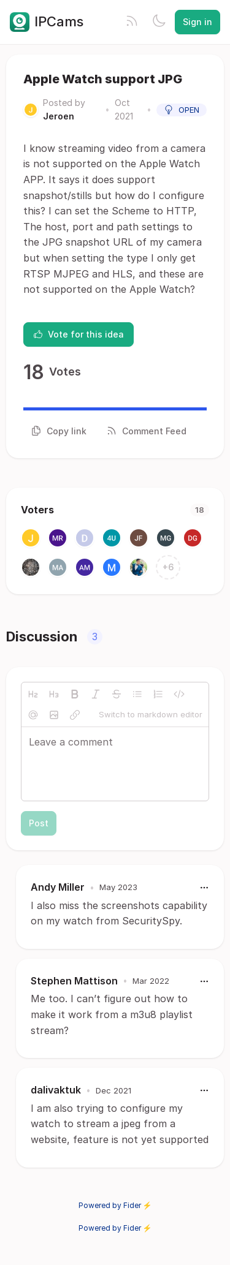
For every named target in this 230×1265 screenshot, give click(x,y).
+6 (168, 567)
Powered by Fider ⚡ (115, 1205)
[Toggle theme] (159, 22)
